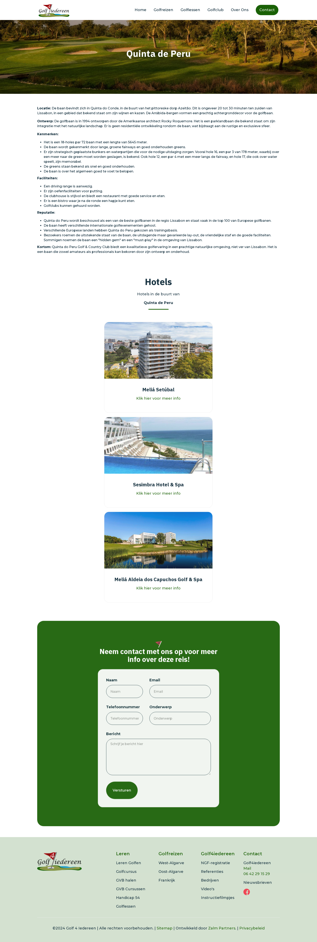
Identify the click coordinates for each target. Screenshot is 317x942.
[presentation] (180, 801)
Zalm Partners (221, 934)
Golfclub (215, 10)
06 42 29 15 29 (256, 880)
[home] (54, 10)
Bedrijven (210, 886)
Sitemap (164, 934)
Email (154, 691)
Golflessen (190, 10)
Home (140, 10)
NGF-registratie (215, 869)
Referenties (212, 877)
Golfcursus (126, 877)
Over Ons (239, 10)
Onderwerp (160, 718)
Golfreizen (163, 10)
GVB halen (126, 886)
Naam (111, 691)
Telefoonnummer (123, 718)
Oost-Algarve (170, 877)
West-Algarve (171, 869)
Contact (267, 10)
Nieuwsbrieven (257, 888)
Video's (207, 895)
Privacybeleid (252, 934)
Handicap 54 (128, 903)
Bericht (113, 745)
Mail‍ (247, 874)
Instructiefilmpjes (217, 903)
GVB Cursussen (130, 895)
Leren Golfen (128, 869)
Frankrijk (166, 886)
